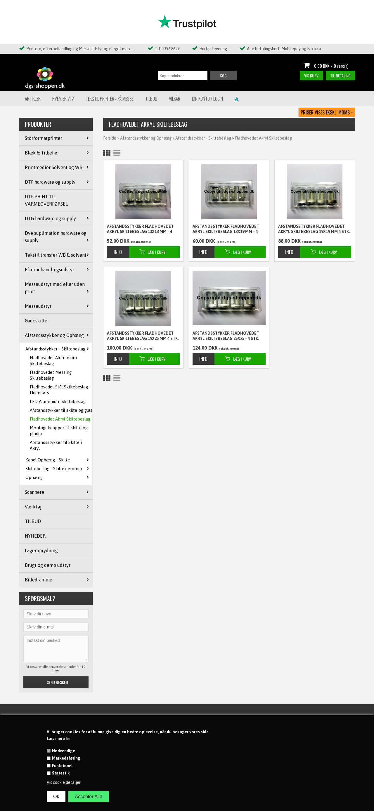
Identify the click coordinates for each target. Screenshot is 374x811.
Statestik (61, 773)
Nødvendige (63, 751)
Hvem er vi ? (63, 98)
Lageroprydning (41, 550)
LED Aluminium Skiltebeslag (58, 401)
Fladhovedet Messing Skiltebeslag (51, 375)
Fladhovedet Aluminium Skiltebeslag (53, 360)
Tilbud (151, 98)
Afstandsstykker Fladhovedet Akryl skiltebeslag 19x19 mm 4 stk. (314, 229)
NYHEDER (35, 536)
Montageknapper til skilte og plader (59, 430)
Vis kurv (311, 75)
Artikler (33, 98)
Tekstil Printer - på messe (110, 98)
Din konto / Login (207, 98)
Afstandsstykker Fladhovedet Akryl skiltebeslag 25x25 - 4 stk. (226, 336)
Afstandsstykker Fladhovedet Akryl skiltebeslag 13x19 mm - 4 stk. (226, 229)
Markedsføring (66, 758)
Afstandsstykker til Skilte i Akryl (56, 445)
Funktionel (62, 765)
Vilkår (174, 98)
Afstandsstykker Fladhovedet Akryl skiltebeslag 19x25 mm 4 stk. (143, 336)
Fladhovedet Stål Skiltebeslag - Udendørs (60, 389)
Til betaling (340, 75)
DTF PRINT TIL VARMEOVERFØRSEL (46, 200)
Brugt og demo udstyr (47, 565)
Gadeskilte (36, 320)
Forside (109, 138)
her (69, 738)
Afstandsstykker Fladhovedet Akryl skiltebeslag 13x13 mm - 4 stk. (140, 229)
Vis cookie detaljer (64, 782)
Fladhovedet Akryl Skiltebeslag (60, 418)
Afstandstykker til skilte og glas (61, 410)
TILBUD (33, 521)
